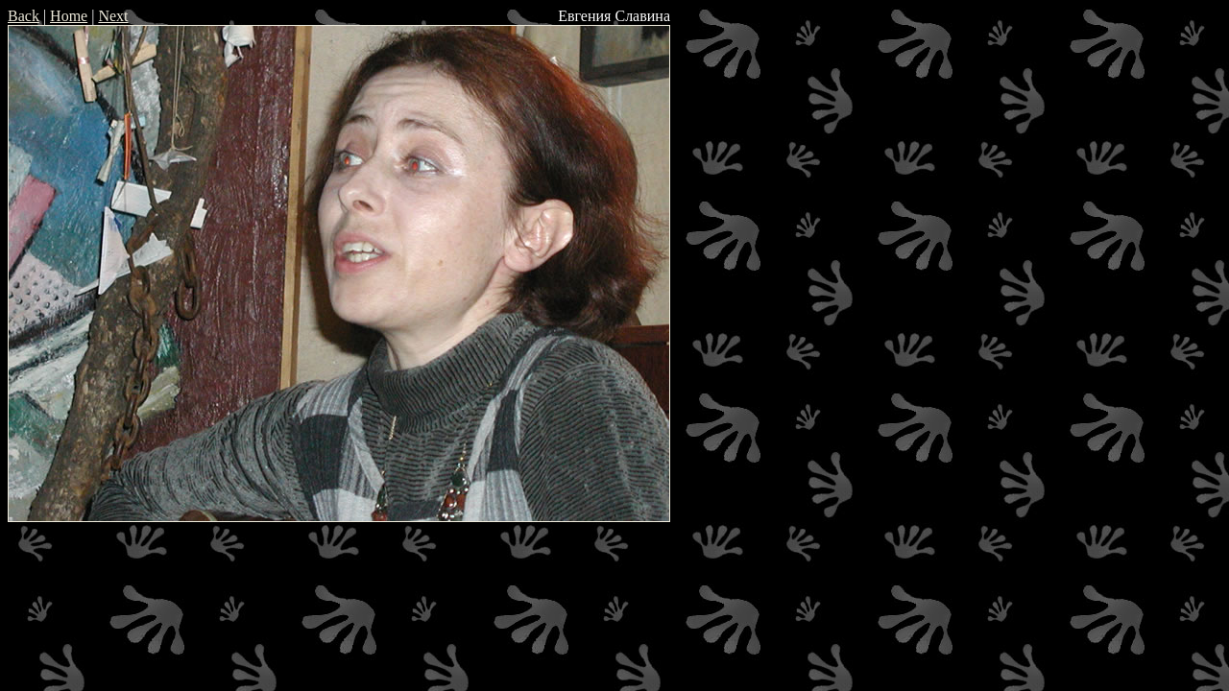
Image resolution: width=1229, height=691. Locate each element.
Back (23, 16)
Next (113, 16)
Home (68, 16)
